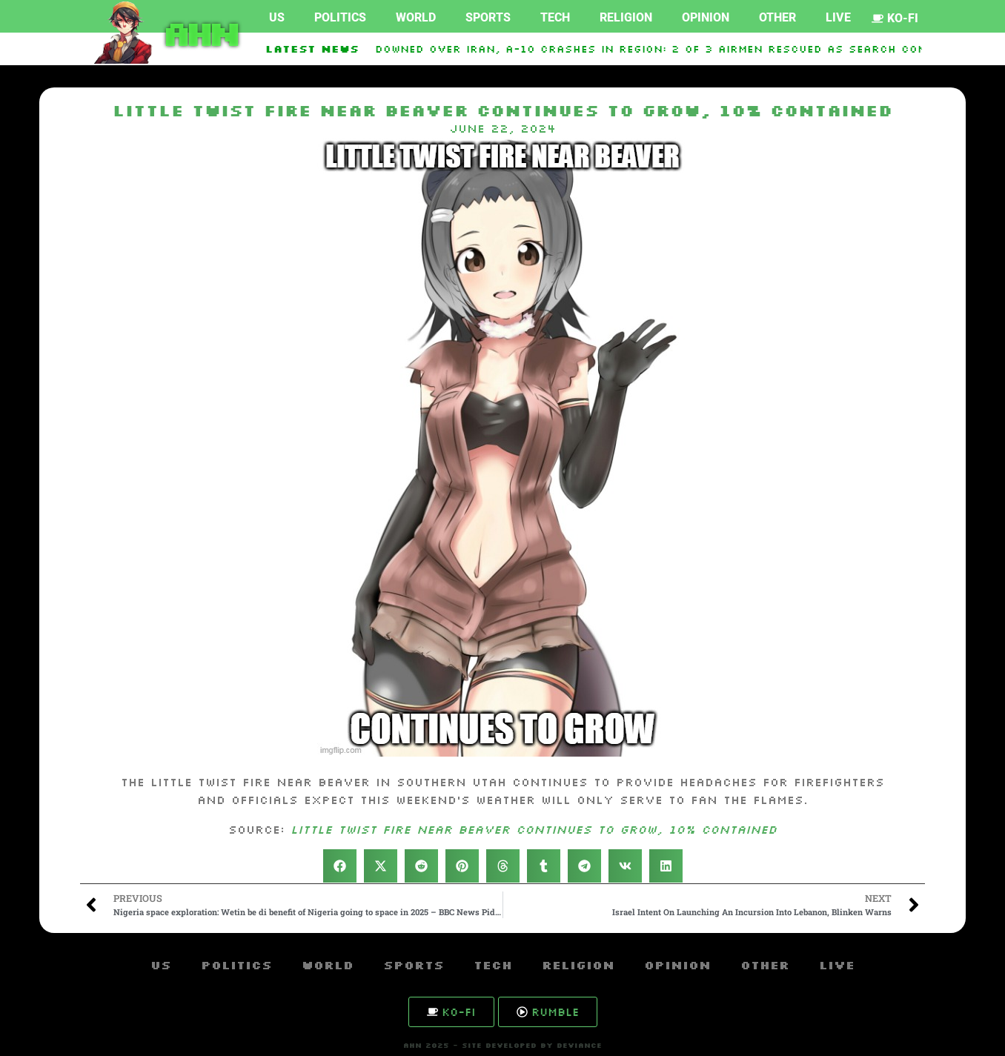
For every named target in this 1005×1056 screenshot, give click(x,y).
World (416, 17)
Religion (626, 17)
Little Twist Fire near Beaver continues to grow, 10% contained (534, 829)
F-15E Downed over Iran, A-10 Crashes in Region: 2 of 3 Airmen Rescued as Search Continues (658, 49)
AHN (198, 32)
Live (838, 17)
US (277, 17)
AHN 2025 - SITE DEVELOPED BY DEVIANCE (502, 1045)
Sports (488, 17)
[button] (339, 866)
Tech (555, 17)
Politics (340, 17)
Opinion (705, 17)
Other (777, 17)
